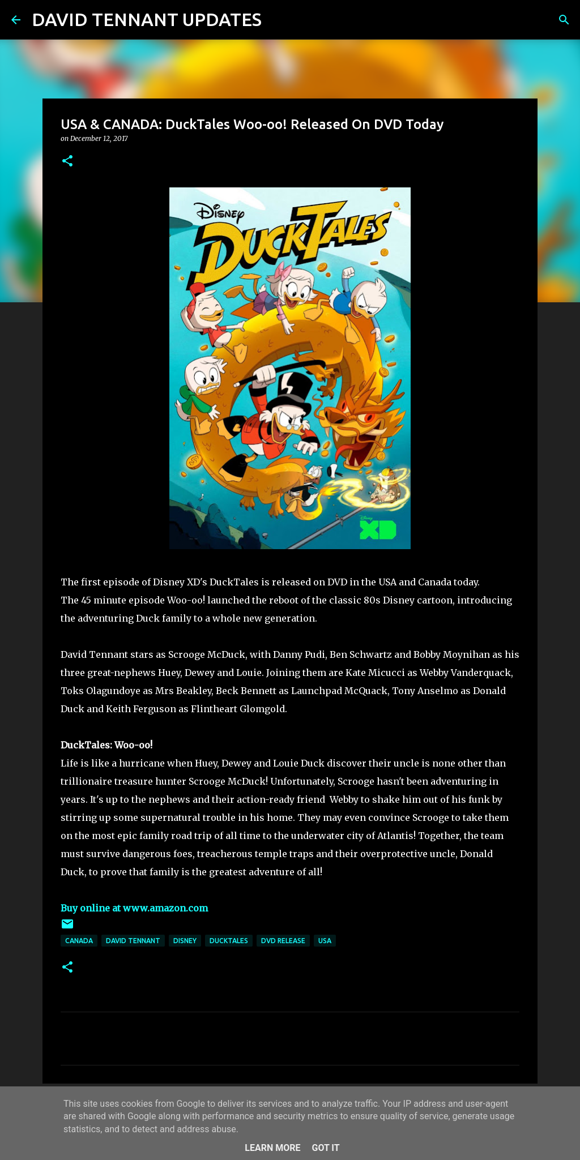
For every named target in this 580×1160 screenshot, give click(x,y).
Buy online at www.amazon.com (134, 908)
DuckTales (229, 940)
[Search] (277, 19)
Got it (325, 1147)
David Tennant (133, 940)
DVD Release (283, 940)
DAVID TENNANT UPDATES (147, 19)
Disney (185, 940)
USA (324, 940)
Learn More (272, 1147)
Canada (79, 940)
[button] (67, 161)
